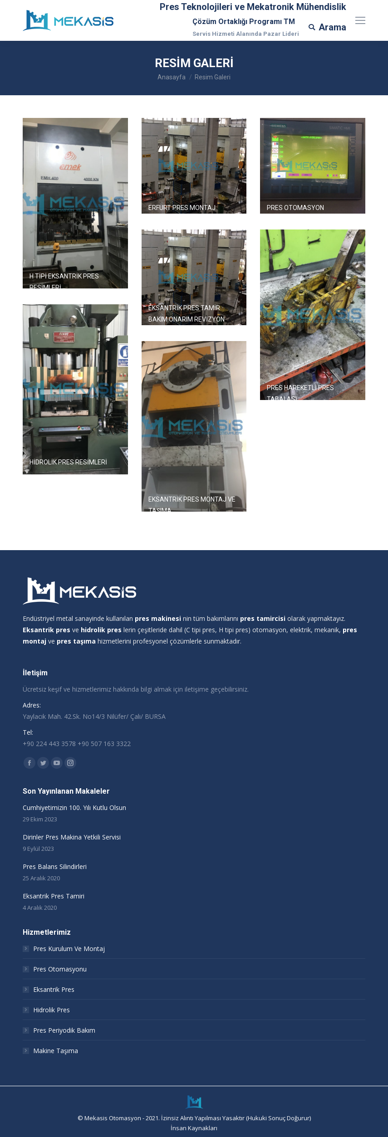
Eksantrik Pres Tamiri (53, 896)
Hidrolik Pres (51, 1009)
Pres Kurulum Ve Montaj (69, 948)
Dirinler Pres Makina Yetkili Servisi (72, 837)
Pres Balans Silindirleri (55, 866)
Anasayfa (171, 77)
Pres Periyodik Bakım (64, 1030)
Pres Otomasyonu (60, 969)
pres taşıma (76, 641)
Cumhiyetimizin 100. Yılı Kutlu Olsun (74, 807)
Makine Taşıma (55, 1050)
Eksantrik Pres (53, 989)
